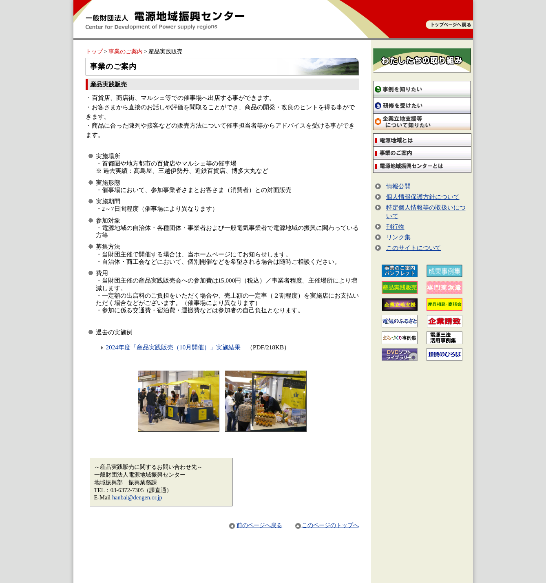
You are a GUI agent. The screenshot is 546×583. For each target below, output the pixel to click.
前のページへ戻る (255, 525)
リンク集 (398, 237)
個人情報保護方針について (423, 196)
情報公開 (398, 186)
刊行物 (395, 226)
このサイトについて (413, 247)
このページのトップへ (327, 525)
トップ (94, 52)
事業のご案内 (125, 52)
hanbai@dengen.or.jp (137, 497)
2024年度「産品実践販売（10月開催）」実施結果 (173, 347)
